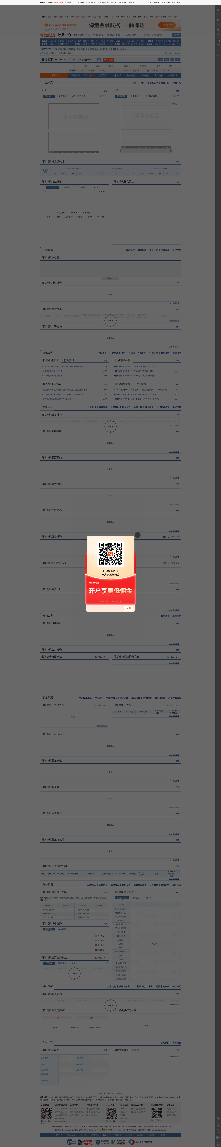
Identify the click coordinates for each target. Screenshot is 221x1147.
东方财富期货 (103, 2)
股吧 (131, 2)
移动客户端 (57, 2)
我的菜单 (156, 2)
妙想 (113, 2)
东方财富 (68, 2)
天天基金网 (78, 2)
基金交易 (175, 2)
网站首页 (43, 2)
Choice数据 (122, 2)
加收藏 (50, 2)
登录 (148, 2)
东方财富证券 (90, 2)
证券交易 (165, 2)
